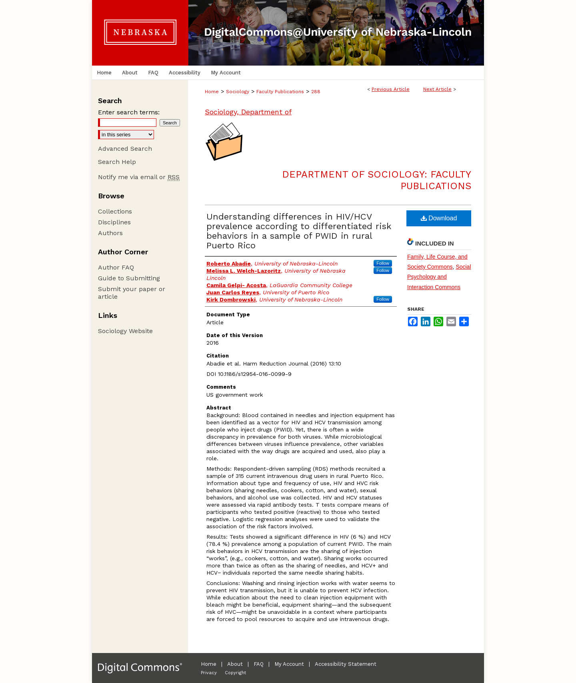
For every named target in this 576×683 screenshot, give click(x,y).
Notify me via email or (139, 177)
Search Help (117, 162)
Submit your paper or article (131, 292)
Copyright (235, 672)
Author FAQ (116, 267)
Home (212, 91)
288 (315, 91)
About (235, 664)
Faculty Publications (280, 91)
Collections (115, 211)
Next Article (437, 89)
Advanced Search (125, 148)
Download (439, 218)
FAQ (259, 664)
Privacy (209, 672)
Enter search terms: (129, 112)
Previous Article (391, 89)
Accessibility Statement (345, 664)
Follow (382, 263)
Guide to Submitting (129, 278)
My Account (289, 664)
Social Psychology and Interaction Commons (439, 277)
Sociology (237, 91)
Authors (110, 233)
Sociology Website (125, 331)
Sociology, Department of (248, 112)
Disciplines (114, 222)
